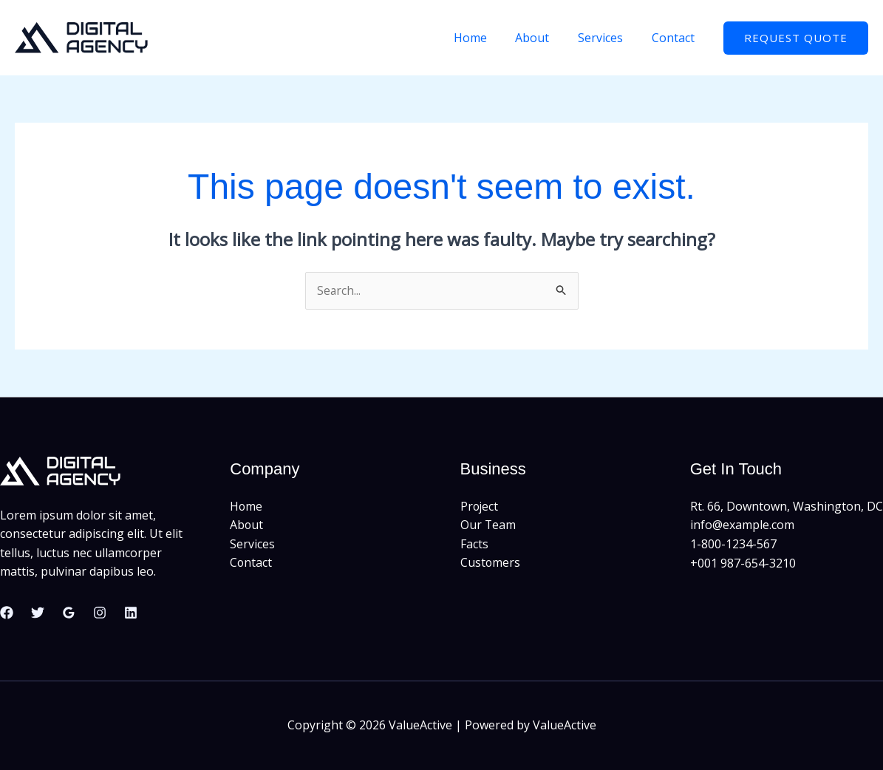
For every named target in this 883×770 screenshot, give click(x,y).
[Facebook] (6, 612)
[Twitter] (37, 612)
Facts (474, 544)
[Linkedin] (130, 612)
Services (607, 38)
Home (487, 38)
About (545, 38)
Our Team (488, 525)
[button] (795, 38)
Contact (675, 38)
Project (480, 506)
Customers (490, 563)
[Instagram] (99, 612)
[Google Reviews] (68, 612)
